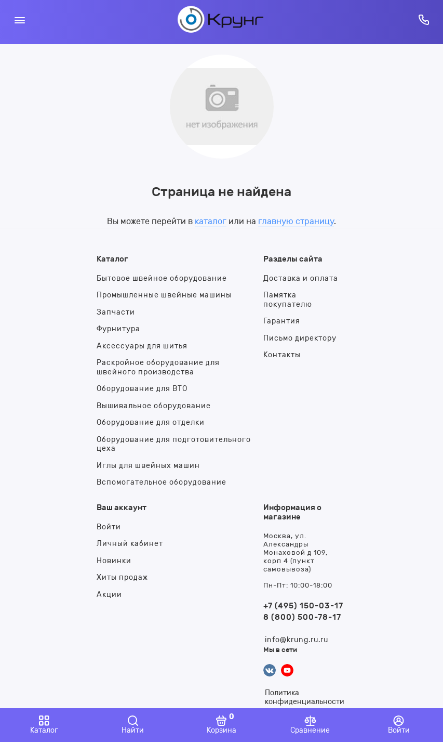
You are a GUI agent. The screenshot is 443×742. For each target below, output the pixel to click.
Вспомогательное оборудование (161, 482)
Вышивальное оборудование (154, 405)
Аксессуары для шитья (142, 346)
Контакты (282, 354)
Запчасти (116, 312)
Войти (109, 527)
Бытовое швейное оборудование (162, 278)
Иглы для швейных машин (148, 465)
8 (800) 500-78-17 (302, 617)
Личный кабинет (130, 543)
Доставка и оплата (300, 278)
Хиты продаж (122, 577)
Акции (109, 594)
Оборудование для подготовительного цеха (174, 444)
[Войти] (398, 725)
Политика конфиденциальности (304, 697)
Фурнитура (118, 328)
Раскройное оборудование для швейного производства (158, 367)
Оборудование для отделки (151, 422)
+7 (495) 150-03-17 (303, 605)
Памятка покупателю (287, 300)
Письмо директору (300, 338)
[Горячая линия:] (423, 19)
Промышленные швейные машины (164, 295)
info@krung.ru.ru (296, 639)
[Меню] (19, 19)
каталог (210, 221)
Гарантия (281, 321)
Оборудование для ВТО (142, 388)
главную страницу (296, 221)
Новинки (114, 560)
